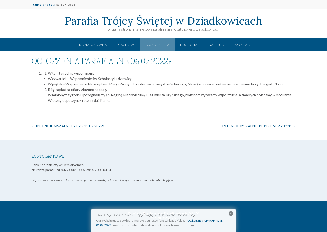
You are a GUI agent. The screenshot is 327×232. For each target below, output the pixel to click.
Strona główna (91, 45)
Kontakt (244, 45)
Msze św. (126, 45)
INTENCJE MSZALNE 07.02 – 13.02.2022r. (68, 126)
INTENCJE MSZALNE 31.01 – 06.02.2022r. (258, 126)
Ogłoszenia (157, 45)
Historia (189, 45)
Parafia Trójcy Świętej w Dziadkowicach (163, 21)
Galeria (216, 45)
